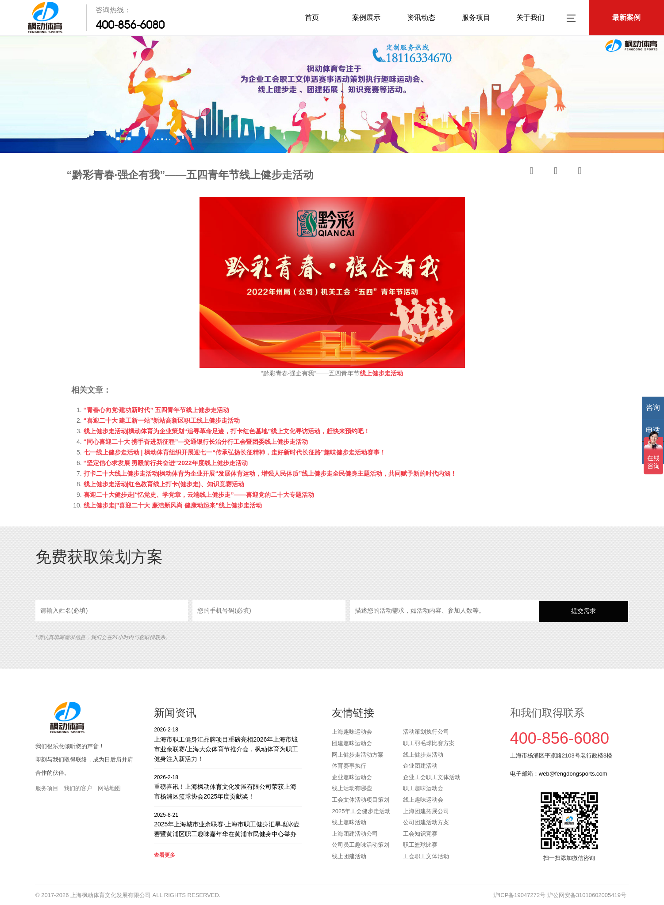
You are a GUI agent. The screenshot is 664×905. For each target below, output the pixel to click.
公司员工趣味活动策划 (360, 844)
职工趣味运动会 (423, 788)
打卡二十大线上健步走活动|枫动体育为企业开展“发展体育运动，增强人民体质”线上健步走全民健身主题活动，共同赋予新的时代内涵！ (270, 473)
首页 (312, 17)
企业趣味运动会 (352, 777)
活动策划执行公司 (426, 731)
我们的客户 (78, 788)
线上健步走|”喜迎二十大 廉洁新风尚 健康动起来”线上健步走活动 (173, 505)
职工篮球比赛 (420, 844)
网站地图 (109, 788)
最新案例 (626, 17)
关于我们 (530, 17)
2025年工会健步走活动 (361, 811)
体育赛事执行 (349, 765)
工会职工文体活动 (426, 856)
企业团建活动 (420, 765)
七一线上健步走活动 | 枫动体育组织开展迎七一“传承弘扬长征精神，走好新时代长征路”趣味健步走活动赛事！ (235, 452)
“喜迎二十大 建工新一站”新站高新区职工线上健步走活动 (162, 420)
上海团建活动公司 (355, 833)
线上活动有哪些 (352, 788)
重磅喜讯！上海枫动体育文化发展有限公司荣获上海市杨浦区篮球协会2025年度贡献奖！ (228, 786)
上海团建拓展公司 (426, 811)
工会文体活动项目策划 (360, 799)
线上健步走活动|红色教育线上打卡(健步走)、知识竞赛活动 (164, 484)
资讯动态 (421, 17)
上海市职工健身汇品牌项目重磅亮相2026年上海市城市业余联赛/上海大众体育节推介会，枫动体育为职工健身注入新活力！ (228, 744)
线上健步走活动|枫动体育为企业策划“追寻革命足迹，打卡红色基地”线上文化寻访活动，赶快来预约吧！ (227, 431)
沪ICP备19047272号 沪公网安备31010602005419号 (559, 895)
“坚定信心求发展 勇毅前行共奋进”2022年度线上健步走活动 (166, 462)
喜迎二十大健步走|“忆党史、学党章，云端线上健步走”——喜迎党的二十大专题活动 (199, 494)
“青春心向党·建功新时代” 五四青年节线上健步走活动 (157, 409)
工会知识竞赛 (420, 833)
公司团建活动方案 (426, 822)
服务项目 (476, 17)
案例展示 (366, 17)
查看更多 (164, 855)
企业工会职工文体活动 (432, 777)
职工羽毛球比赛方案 (429, 743)
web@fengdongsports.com (573, 773)
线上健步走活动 (423, 754)
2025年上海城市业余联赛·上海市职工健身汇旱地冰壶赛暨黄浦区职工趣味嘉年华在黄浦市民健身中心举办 (228, 824)
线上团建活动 (349, 856)
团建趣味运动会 (352, 743)
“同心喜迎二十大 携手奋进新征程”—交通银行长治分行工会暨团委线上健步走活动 (196, 441)
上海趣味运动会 (352, 731)
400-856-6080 (130, 24)
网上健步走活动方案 (358, 754)
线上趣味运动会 (423, 799)
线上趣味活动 (349, 822)
